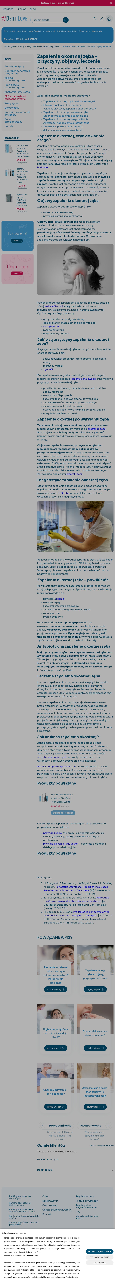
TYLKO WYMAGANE (99, 1257)
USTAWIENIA (100, 1263)
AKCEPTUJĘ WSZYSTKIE (99, 1251)
